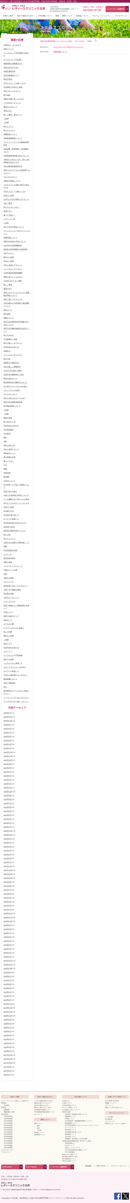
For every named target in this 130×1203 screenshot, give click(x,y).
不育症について (67, 1103)
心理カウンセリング (11, 598)
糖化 (5, 437)
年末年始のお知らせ (11, 347)
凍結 (38, 1128)
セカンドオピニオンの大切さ (15, 667)
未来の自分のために (11, 67)
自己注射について (70, 1136)
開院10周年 (8, 418)
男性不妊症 (8, 79)
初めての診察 (9, 659)
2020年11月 (8, 917)
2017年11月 (8, 1059)
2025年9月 (8, 725)
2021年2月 (8, 905)
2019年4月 (8, 992)
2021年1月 (8, 909)
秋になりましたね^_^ (12, 207)
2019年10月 (8, 968)
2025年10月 (8, 721)
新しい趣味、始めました (13, 115)
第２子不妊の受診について (14, 227)
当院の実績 (4, 1114)
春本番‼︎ (7, 477)
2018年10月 (8, 1016)
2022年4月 (8, 854)
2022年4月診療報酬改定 (13, 245)
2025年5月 (8, 736)
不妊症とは (65, 1101)
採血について (9, 49)
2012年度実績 (8, 1143)
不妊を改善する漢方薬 (112, 1101)
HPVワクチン (9, 253)
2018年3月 (8, 1043)
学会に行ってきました (12, 91)
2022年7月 (8, 843)
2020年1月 (8, 957)
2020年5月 (8, 941)
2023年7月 (8, 803)
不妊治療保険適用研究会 (13, 166)
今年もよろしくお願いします (15, 83)
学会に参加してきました (13, 265)
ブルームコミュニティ (117, 1113)
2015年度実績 (8, 1136)
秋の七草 (7, 359)
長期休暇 (7, 473)
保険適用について (39, 1135)
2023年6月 (8, 807)
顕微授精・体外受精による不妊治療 (76, 1139)
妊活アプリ (8, 644)
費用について (67, 16)
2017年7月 (8, 1075)
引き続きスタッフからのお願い (15, 386)
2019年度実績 (8, 1127)
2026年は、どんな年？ (12, 45)
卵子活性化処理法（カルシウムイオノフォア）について (82, 1125)
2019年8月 (8, 976)
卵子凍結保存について (69, 1159)
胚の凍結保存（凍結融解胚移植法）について (78, 1121)
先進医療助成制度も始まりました (16, 156)
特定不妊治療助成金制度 (13, 402)
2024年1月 (8, 788)
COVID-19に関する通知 (13, 371)
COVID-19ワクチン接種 (13, 281)
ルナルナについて (10, 394)
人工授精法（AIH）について (71, 1110)
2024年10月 (8, 760)
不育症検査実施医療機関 (13, 273)
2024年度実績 (8, 1116)
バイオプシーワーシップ (13, 566)
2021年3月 (8, 902)
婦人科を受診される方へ (41, 1105)
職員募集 (88, 1166)
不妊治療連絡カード (11, 75)
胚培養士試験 (9, 594)
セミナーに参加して (11, 519)
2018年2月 (8, 1047)
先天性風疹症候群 (10, 550)
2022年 (89, 41)
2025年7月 (8, 733)
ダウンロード (38, 1114)
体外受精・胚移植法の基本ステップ (76, 1114)
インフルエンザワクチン (13, 269)
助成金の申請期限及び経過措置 (15, 249)
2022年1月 (8, 866)
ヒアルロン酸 (9, 624)
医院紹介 (4, 1107)
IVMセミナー (8, 612)
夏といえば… (9, 461)
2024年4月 (8, 780)
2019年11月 (8, 965)
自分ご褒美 (8, 203)
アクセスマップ (121, 16)
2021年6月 (8, 894)
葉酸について (9, 318)
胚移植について (70, 1118)
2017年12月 (8, 1055)
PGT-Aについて (70, 1145)
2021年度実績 (8, 1123)
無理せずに (8, 111)
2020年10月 (8, 921)
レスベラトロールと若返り (14, 628)
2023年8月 (8, 799)
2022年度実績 (8, 1121)
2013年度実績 (8, 1141)
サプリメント (109, 1105)
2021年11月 (8, 874)
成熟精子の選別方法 (11, 363)
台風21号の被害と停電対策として (16, 543)
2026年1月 (8, 713)
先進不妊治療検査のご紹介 (14, 374)
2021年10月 (8, 878)
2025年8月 (8, 729)
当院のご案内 (15, 1097)
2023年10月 (8, 792)
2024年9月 (8, 764)
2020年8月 (8, 929)
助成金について (82, 16)
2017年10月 (8, 1063)
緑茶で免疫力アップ (11, 616)
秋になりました (10, 130)
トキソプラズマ (10, 601)
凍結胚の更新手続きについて (15, 531)
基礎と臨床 (8, 562)
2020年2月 (8, 953)
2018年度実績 (8, 1130)
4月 (96, 41)
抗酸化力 (7, 351)
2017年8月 (8, 1071)
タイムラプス (9, 582)
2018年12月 (8, 1008)
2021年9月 (8, 882)
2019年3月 (8, 996)
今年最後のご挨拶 (10, 339)
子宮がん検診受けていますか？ (15, 675)
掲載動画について (10, 134)
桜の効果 (7, 314)
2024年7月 (8, 772)
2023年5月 (8, 811)
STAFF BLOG (7, 1167)
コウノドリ (8, 651)
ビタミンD (8, 554)
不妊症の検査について (69, 1105)
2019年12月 (8, 961)
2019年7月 (8, 980)
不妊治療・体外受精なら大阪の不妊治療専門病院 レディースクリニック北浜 (40, 1198)
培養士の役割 (9, 578)
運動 (5, 469)
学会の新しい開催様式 (12, 367)
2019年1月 (8, 1004)
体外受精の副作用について (73, 1132)
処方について (9, 126)
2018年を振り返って (11, 515)
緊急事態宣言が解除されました (15, 382)
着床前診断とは (70, 1143)
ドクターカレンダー (7, 1150)
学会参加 (7, 433)
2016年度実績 (8, 1134)
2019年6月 (8, 984)
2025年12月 (8, 717)
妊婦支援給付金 (10, 71)
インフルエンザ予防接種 (13, 655)
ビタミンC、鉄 (9, 219)
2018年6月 (8, 1031)
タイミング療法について (69, 1107)
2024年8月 (8, 768)
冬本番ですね (9, 511)
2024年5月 (8, 776)
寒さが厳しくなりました (13, 343)
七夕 (5, 465)
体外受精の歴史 (10, 558)
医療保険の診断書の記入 (13, 64)
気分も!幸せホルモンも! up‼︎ (14, 398)
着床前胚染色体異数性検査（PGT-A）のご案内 (76, 1141)
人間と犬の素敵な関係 (12, 590)
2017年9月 (8, 1067)
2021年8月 (8, 886)
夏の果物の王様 (10, 457)
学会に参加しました (11, 449)
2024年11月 (8, 756)
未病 (5, 441)
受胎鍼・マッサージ (111, 1103)
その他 (39, 1130)
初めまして (8, 310)
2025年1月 (8, 748)
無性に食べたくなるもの (13, 277)
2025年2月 (8, 744)
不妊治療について (45, 16)
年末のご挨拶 (9, 195)
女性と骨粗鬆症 (10, 683)
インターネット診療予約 (58, 1167)
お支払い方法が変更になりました (16, 199)
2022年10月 (8, 835)
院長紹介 (4, 1103)
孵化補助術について (71, 1123)
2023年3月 (8, 819)
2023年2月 (8, 823)
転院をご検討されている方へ (43, 1107)
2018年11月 (8, 1012)
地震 (5, 574)
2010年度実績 (8, 1147)
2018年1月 (8, 1051)
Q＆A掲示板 (108, 1119)
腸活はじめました (10, 107)
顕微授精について (70, 1116)
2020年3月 (8, 949)
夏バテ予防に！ (10, 215)
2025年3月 (8, 740)
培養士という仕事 (10, 570)
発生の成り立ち (10, 445)
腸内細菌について (10, 679)
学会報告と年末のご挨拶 (13, 87)
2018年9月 (8, 1020)
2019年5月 (8, 988)
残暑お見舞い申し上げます (14, 99)
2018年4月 (8, 1039)
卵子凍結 (7, 95)
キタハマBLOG (31, 1167)
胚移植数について (70, 1134)
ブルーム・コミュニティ (101, 16)
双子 (5, 687)
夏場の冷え (8, 289)
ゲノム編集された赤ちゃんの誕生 (16, 499)
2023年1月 (8, 827)
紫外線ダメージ (10, 453)
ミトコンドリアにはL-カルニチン (16, 698)
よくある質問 (109, 1117)
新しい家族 (8, 285)
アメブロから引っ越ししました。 (16, 701)
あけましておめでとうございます (16, 503)
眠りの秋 (7, 535)
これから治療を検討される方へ (43, 1101)
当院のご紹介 (8, 16)
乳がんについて (10, 538)
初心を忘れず (9, 335)
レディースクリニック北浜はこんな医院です (15, 1101)
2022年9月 (8, 839)
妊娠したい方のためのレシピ (114, 1107)
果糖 (5, 546)
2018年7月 (8, 1027)
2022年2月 (8, 862)
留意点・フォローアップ (72, 1147)
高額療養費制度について (13, 138)
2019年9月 (8, 972)
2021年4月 (8, 898)
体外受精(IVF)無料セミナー (42, 1110)
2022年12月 (8, 831)
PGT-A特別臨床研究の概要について (76, 1150)
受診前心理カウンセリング (42, 1103)
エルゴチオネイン (10, 177)
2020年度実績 (8, 1125)
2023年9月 (8, 795)
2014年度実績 (8, 1139)
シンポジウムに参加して (13, 663)
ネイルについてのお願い (13, 60)
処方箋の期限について (12, 406)
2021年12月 (8, 870)
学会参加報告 (9, 430)
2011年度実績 (8, 1145)
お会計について (10, 481)
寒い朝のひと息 (10, 422)
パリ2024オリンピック (12, 103)
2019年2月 (8, 1000)
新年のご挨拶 (9, 257)
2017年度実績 (8, 1132)
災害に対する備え (10, 491)
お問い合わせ (101, 1166)
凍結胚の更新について (12, 181)
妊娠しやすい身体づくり (69, 1154)
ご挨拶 (6, 119)
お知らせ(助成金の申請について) (16, 495)
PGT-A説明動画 (70, 1152)
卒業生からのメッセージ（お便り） (116, 1123)
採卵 (38, 1126)
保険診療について (60, 52)
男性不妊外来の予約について (15, 241)
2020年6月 (8, 937)
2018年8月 (8, 1024)
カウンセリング (109, 1121)
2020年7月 (8, 933)
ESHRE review (9, 527)
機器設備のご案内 (9, 1112)
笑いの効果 (8, 632)
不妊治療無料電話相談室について (44, 1112)
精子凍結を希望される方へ (70, 1156)
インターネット (115, 9)
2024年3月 (8, 784)
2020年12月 (8, 913)
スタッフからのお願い (12, 390)
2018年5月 (8, 1035)
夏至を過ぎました (10, 378)
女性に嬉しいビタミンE (13, 299)
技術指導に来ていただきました (15, 586)
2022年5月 (8, 850)
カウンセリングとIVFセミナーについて (69, 47)
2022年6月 (8, 847)
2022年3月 (8, 858)
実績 (57, 16)
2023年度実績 (8, 1118)
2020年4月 (8, 945)
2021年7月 (8, 890)
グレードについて (70, 1127)
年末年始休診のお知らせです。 (15, 523)
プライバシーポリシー (118, 1166)
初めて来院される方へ (25, 16)
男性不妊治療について (69, 1161)
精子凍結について (70, 1130)
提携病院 (6, 1110)
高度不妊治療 (66, 1112)
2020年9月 (8, 925)
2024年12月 (8, 752)
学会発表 (6, 1105)
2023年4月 (8, 815)
